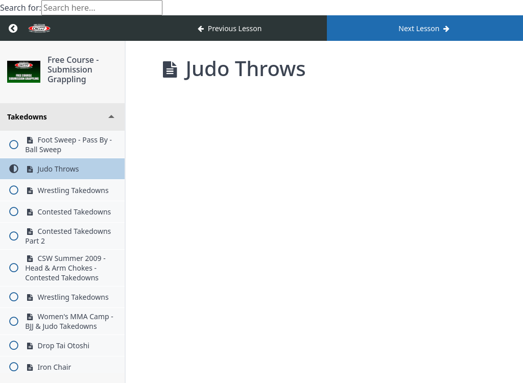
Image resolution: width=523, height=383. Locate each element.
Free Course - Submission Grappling (74, 69)
